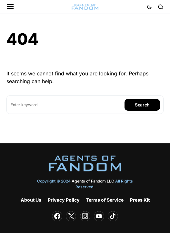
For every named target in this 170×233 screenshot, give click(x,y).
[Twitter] (71, 216)
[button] (10, 7)
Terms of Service (105, 200)
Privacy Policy (64, 200)
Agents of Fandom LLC (93, 181)
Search (142, 104)
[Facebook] (57, 216)
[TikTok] (113, 216)
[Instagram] (85, 216)
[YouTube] (99, 216)
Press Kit (140, 200)
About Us (31, 200)
